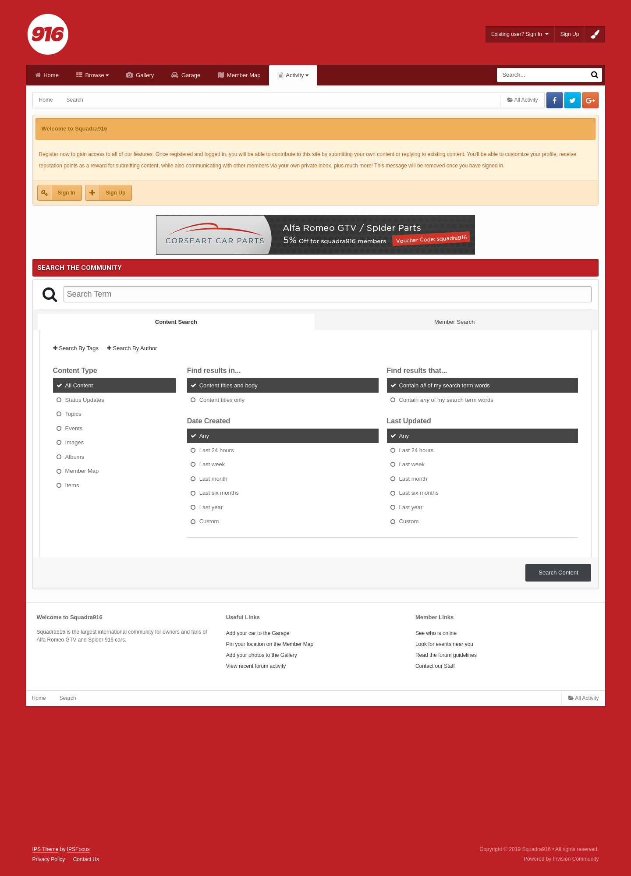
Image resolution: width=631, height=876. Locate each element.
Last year (211, 507)
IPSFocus (78, 849)
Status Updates (84, 399)
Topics (73, 414)
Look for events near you (444, 644)
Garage (190, 75)
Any (204, 436)
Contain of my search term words (444, 385)
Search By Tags (76, 348)
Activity (296, 75)
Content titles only (222, 399)
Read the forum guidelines (446, 655)
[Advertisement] (315, 776)
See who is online (436, 633)
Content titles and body (228, 385)
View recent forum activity (256, 666)
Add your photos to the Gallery (261, 655)
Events (74, 428)
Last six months (219, 492)
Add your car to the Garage (258, 633)
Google (590, 100)
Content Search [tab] (176, 322)
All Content (79, 385)
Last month (213, 478)
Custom (209, 521)
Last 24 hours (216, 450)
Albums (74, 456)
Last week (212, 464)
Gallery (144, 75)
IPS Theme (45, 849)
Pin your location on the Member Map (269, 644)
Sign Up (569, 34)
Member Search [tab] (454, 322)
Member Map (242, 75)
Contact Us (86, 859)
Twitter (572, 100)
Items (72, 485)
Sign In (66, 193)
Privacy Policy (48, 859)
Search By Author (132, 348)
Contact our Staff (435, 666)
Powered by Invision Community (561, 859)
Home (50, 75)
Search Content (558, 572)
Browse (96, 75)
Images (74, 442)
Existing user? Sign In (520, 34)
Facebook (554, 100)
